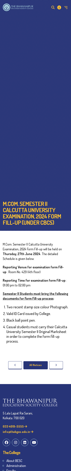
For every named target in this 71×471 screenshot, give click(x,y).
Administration (16, 465)
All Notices (35, 365)
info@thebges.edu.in (18, 432)
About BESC (14, 460)
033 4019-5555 (15, 426)
